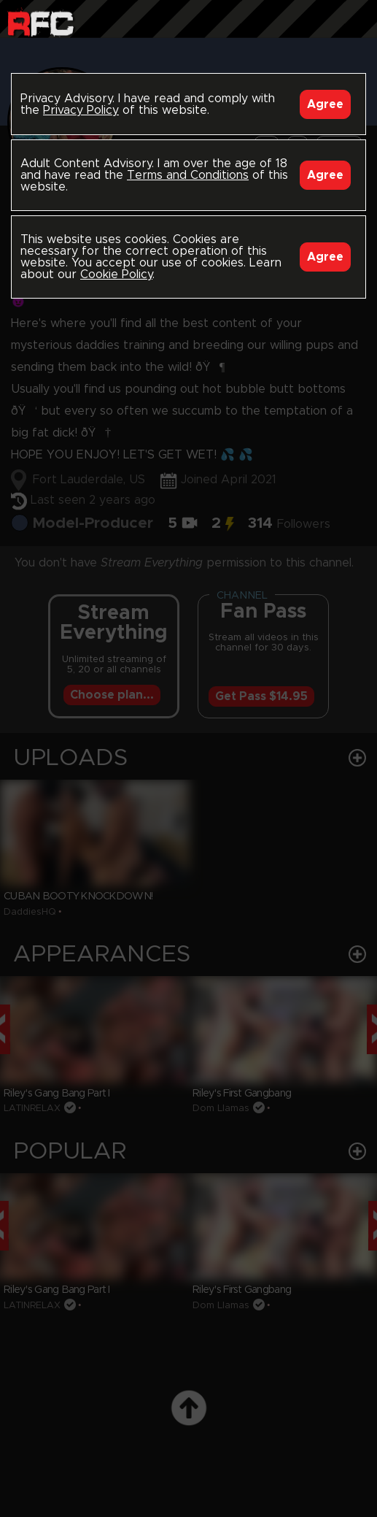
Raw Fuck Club (40, 22)
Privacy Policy (81, 110)
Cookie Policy (116, 274)
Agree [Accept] (325, 104)
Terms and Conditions (188, 175)
